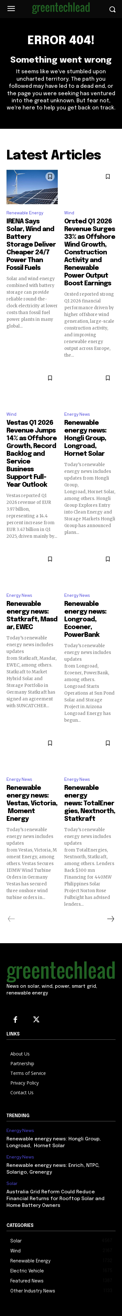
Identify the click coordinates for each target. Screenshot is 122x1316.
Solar (11, 1183)
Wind (69, 213)
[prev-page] (11, 919)
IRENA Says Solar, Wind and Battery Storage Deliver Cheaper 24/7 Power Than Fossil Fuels (31, 244)
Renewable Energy (24, 213)
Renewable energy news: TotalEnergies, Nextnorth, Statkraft (89, 803)
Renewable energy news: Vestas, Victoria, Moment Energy (31, 803)
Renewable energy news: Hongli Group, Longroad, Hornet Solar (85, 438)
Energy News (77, 414)
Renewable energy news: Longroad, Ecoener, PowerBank (85, 619)
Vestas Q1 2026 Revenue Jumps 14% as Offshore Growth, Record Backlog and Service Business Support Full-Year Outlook (31, 454)
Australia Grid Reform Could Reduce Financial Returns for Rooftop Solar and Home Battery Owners (55, 1198)
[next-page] (110, 919)
